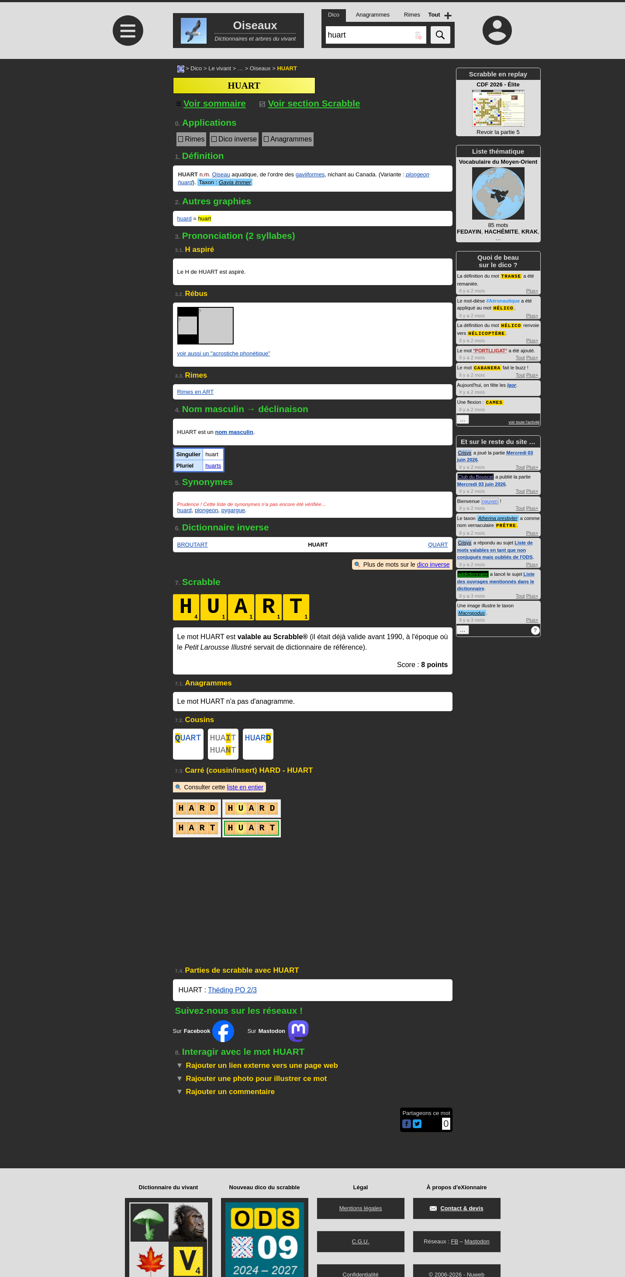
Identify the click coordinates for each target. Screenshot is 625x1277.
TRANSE (511, 275)
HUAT (223, 739)
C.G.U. (360, 1241)
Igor (511, 383)
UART (188, 739)
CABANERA (487, 365)
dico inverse (433, 564)
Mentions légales (360, 1208)
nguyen (490, 498)
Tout (520, 355)
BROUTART (192, 544)
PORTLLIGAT (490, 348)
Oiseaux (260, 68)
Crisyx (465, 450)
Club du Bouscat (476, 474)
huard (184, 218)
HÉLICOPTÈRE (486, 331)
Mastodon (477, 1241)
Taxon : (225, 182)
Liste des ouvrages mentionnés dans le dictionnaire (496, 578)
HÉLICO (504, 307)
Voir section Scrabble (309, 103)
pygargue (233, 510)
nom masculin (234, 432)
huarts (213, 465)
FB (454, 1241)
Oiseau (221, 174)
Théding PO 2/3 (232, 993)
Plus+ (532, 290)
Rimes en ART (195, 392)
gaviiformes (310, 174)
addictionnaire (473, 571)
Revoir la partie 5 (498, 108)
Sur (204, 1035)
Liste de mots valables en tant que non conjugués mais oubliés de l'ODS (495, 547)
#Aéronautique (503, 300)
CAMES (494, 399)
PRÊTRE (506, 522)
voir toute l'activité (523, 419)
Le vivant (219, 68)
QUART (438, 544)
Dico (196, 68)
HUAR (258, 739)
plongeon (206, 510)
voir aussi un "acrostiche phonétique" (223, 353)
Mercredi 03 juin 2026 (481, 481)
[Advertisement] (127, 132)
